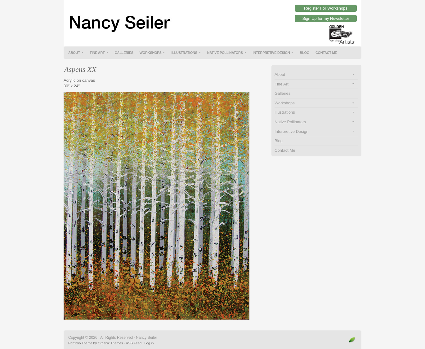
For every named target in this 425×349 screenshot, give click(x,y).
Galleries (124, 53)
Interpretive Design (271, 53)
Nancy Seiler (212, 18)
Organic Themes (110, 343)
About (74, 53)
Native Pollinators (225, 53)
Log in (149, 343)
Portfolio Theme (80, 343)
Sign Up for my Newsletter (325, 18)
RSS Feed (133, 343)
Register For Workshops (325, 8)
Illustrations (184, 53)
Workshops (151, 53)
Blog (304, 53)
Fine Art (97, 53)
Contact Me (326, 53)
